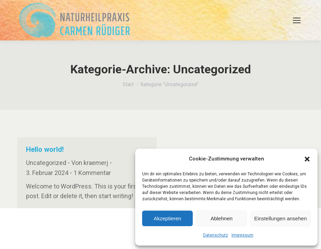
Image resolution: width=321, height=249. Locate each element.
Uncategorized (46, 162)
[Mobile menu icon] (297, 20)
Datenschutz (215, 235)
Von (89, 162)
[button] (307, 159)
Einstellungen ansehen (280, 218)
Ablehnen (221, 218)
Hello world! (45, 149)
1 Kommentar (92, 172)
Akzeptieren (167, 218)
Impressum (242, 235)
